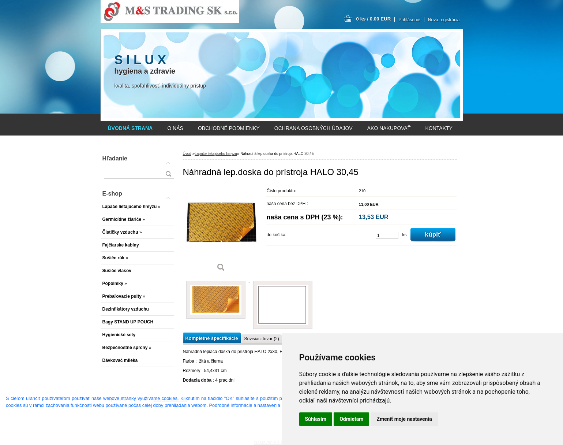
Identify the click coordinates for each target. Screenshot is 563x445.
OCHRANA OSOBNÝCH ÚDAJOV (313, 128)
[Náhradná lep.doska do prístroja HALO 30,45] (221, 231)
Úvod (187, 154)
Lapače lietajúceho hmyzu (216, 154)
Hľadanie (114, 158)
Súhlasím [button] (316, 419)
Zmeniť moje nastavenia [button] (404, 419)
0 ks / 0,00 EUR (373, 19)
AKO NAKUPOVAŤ (389, 128)
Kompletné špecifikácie (211, 338)
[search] (168, 173)
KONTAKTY (439, 128)
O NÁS (175, 128)
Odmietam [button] (351, 419)
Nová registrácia (444, 19)
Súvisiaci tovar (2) (261, 338)
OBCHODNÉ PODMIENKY (229, 128)
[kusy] (387, 235)
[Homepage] (130, 128)
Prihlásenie (409, 19)
